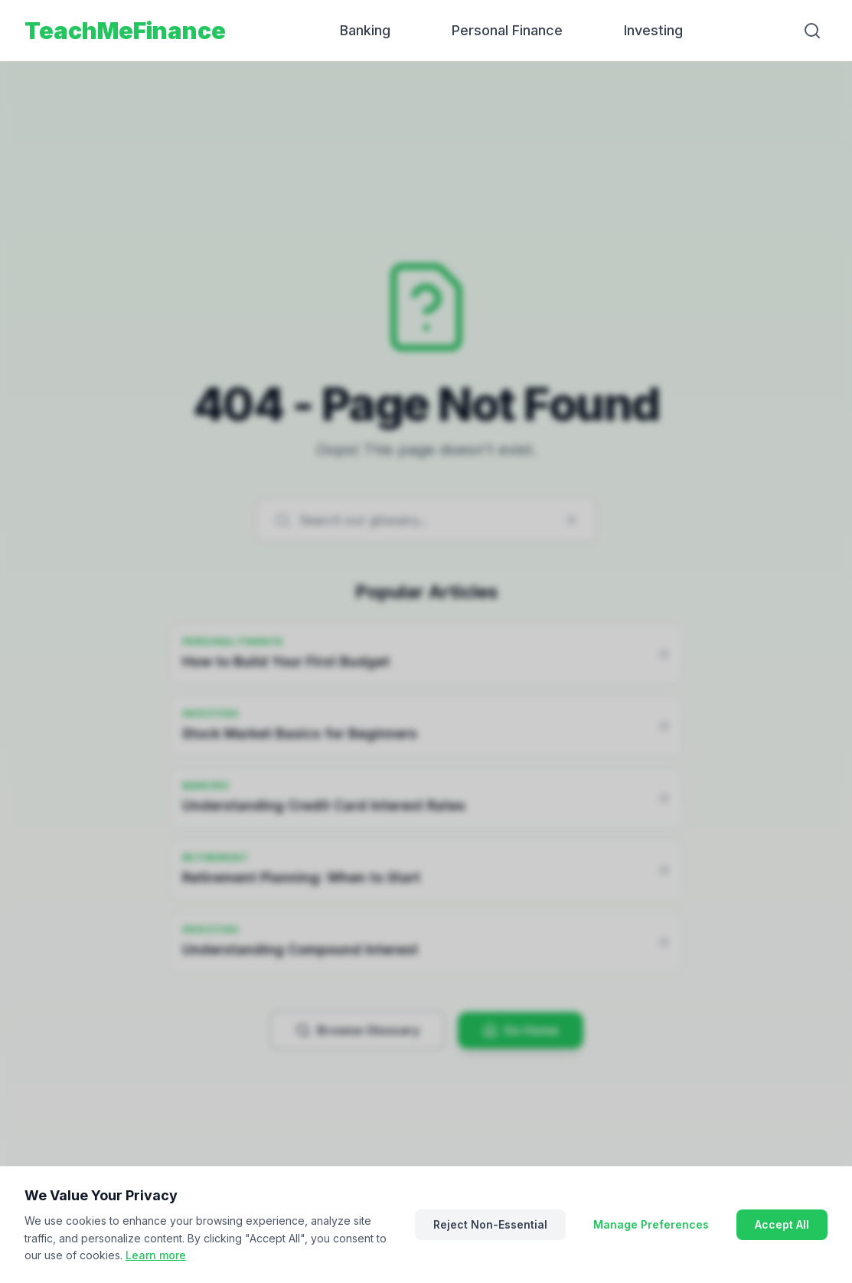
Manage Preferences (651, 1224)
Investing (653, 30)
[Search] (812, 30)
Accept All (782, 1224)
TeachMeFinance (125, 30)
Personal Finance (507, 30)
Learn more (156, 1255)
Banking (365, 30)
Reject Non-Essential (490, 1224)
